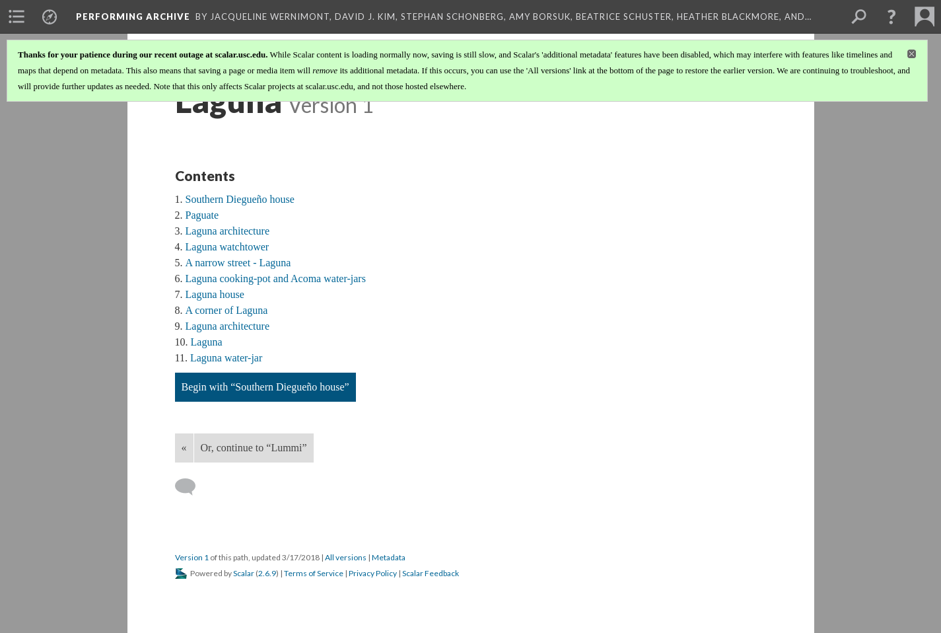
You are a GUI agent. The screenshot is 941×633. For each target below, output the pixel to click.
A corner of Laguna (227, 310)
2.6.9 (267, 573)
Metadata (388, 557)
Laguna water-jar (226, 357)
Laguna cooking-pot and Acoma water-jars (276, 278)
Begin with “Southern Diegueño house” (265, 386)
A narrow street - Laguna (238, 262)
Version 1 (192, 557)
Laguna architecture (227, 231)
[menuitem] (16, 16)
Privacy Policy (373, 573)
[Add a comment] (191, 487)
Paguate (202, 215)
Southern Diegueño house (240, 199)
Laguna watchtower (227, 246)
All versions (345, 557)
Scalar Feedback (430, 573)
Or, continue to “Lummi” (254, 447)
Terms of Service (313, 573)
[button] (891, 16)
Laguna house (215, 294)
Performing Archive (133, 16)
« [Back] (184, 447)
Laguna (207, 342)
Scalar (243, 573)
